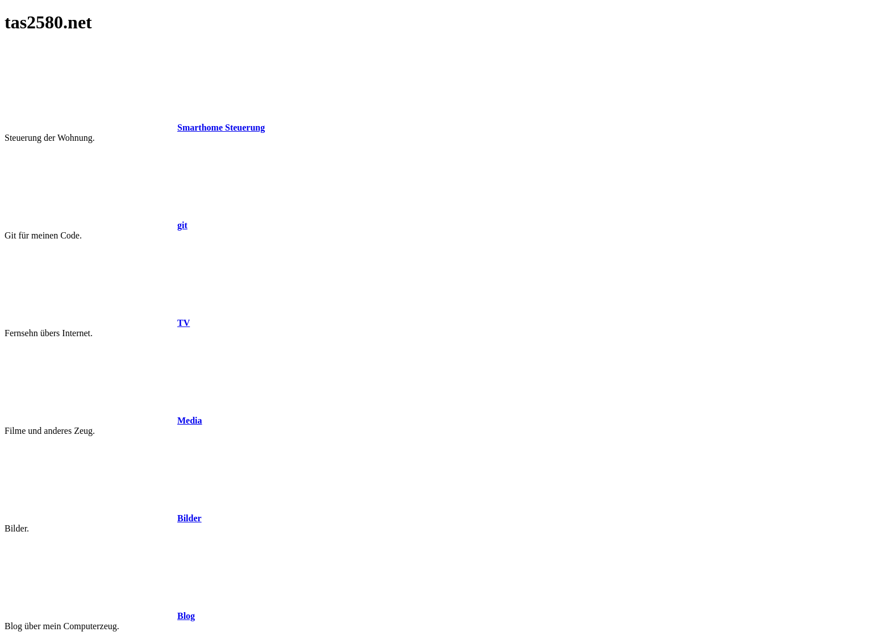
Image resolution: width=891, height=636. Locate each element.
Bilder (189, 518)
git (182, 225)
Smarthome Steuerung (221, 127)
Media (189, 420)
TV (183, 323)
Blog (186, 616)
